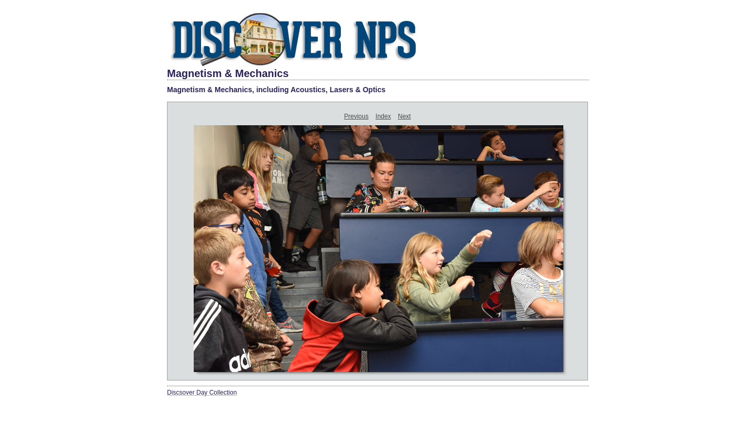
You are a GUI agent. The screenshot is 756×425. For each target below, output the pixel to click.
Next (404, 116)
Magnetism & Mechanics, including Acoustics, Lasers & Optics (276, 89)
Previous (356, 116)
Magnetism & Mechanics (227, 73)
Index (383, 116)
